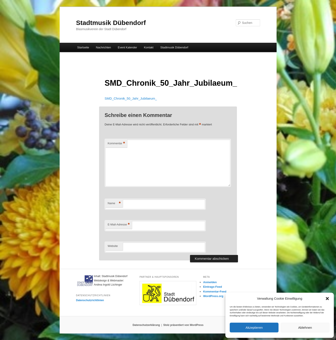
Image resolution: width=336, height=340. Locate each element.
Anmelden (210, 282)
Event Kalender (127, 47)
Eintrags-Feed (212, 286)
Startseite (83, 47)
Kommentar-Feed (214, 291)
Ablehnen (305, 327)
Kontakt (148, 47)
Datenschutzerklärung (146, 325)
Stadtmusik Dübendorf (111, 22)
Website (113, 246)
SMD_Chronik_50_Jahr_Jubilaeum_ (131, 98)
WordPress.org (213, 296)
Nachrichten (103, 47)
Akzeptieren (254, 327)
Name (114, 203)
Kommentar (116, 143)
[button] (327, 298)
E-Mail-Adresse (118, 225)
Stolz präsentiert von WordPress (183, 325)
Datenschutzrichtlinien (90, 300)
